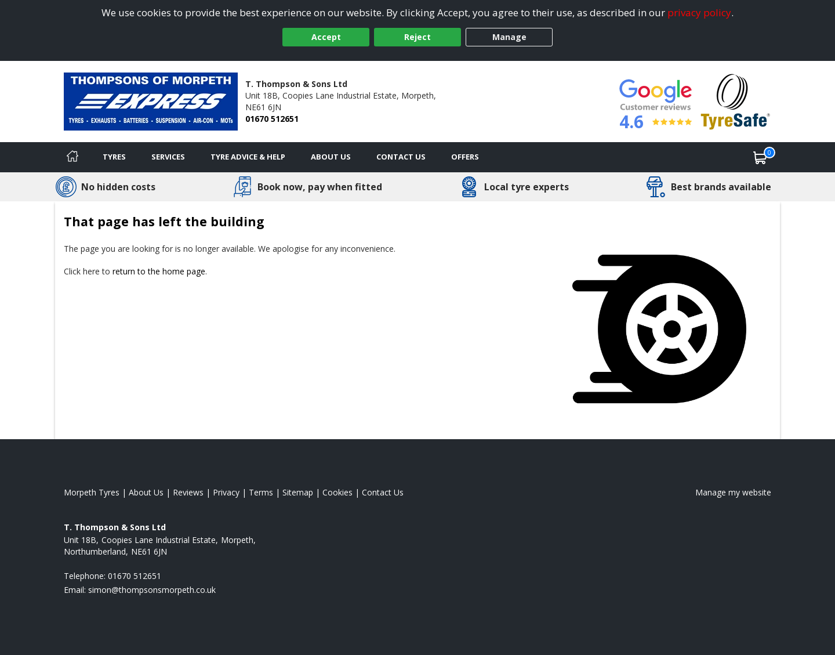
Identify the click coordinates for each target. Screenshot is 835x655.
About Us (331, 156)
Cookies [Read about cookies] (337, 492)
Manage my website (733, 492)
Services (168, 156)
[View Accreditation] (735, 100)
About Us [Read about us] (146, 492)
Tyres (114, 156)
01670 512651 (272, 118)
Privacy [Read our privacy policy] (226, 492)
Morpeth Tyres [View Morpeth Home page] (91, 492)
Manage (509, 36)
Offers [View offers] (465, 156)
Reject (417, 36)
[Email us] (152, 589)
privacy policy (699, 12)
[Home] (72, 157)
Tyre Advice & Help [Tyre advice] (247, 156)
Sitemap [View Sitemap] (297, 492)
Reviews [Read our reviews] (188, 492)
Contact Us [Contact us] (401, 156)
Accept (326, 36)
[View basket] (760, 157)
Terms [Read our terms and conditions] (261, 492)
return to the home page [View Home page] (158, 271)
